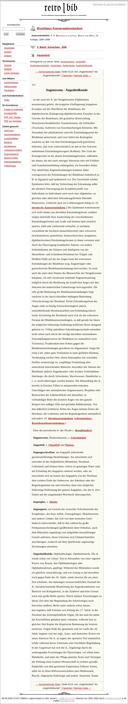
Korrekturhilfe (10, 113)
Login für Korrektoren (115, 4)
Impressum (98, 4)
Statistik (8, 69)
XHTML (64, 701)
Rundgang (9, 90)
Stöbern (8, 56)
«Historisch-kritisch (13, 150)
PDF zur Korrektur (12, 121)
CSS (72, 701)
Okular (53, 501)
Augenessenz (67, 61)
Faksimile (67, 75)
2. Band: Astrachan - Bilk (52, 47)
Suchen (7, 52)
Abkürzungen (10, 86)
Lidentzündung (83, 418)
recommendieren (12, 134)
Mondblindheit (83, 430)
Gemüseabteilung (12, 162)
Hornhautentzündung (60, 418)
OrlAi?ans (8, 131)
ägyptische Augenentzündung (48, 207)
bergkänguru (10, 146)
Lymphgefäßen (11, 138)
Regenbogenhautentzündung (48, 423)
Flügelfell (54, 445)
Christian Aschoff (113, 698)
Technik (7, 65)
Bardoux (8, 142)
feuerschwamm (11, 154)
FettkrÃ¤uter (10, 166)
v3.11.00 (70, 698)
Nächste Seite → (82, 75)
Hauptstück (43, 55)
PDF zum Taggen (12, 117)
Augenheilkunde (84, 65)
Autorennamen (11, 82)
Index (6, 100)
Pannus (69, 445)
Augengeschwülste (39, 65)
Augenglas (56, 65)
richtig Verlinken (11, 73)
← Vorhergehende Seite (48, 72)
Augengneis (69, 65)
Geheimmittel (78, 437)
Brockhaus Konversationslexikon (60, 28)
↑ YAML (61, 698)
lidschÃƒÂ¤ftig (11, 158)
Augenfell (80, 61)
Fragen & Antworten (13, 109)
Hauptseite (9, 48)
